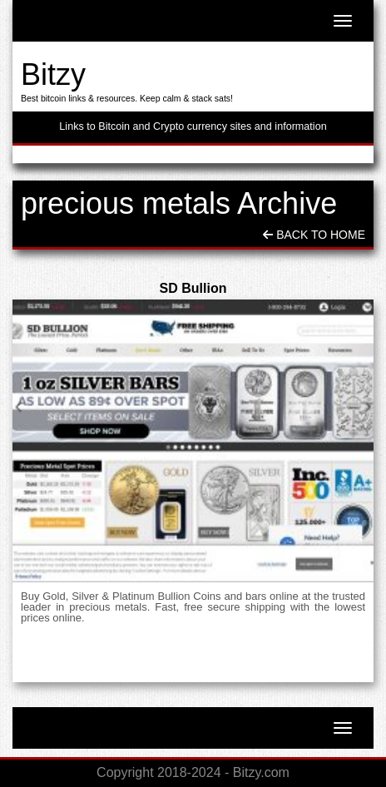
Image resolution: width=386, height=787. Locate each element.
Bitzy (53, 74)
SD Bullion (193, 288)
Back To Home (314, 234)
